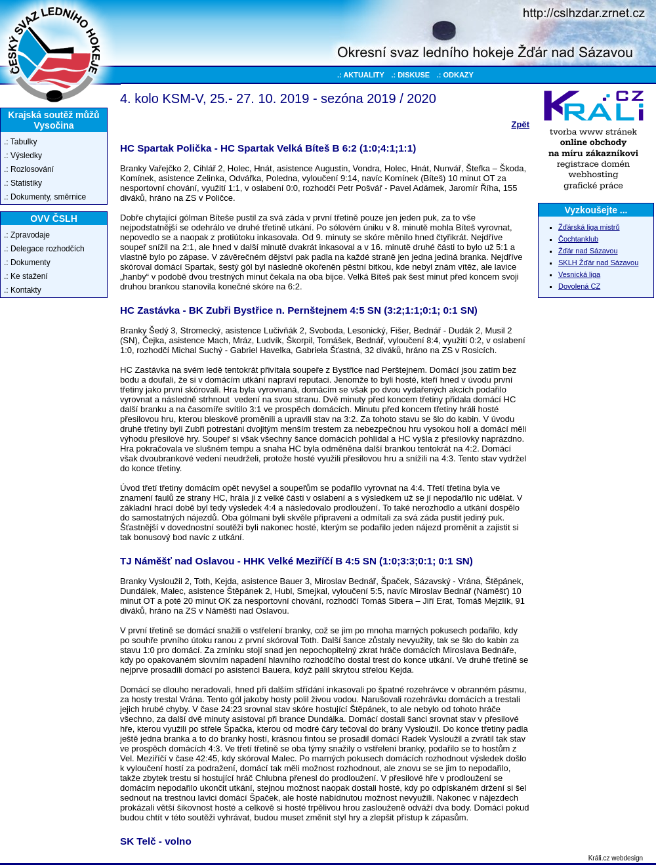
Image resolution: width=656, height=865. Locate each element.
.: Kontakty (22, 290)
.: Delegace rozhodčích (44, 248)
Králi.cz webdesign (615, 858)
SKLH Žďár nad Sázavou (598, 262)
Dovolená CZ (579, 286)
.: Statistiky (23, 183)
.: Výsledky (23, 155)
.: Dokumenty (27, 262)
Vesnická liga (579, 274)
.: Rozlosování (29, 169)
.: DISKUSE (410, 75)
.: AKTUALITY (360, 75)
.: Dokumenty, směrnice (45, 196)
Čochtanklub (578, 239)
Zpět (520, 124)
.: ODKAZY (455, 75)
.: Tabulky (20, 141)
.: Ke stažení (26, 276)
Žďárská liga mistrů (589, 227)
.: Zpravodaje (27, 235)
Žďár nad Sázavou (588, 251)
